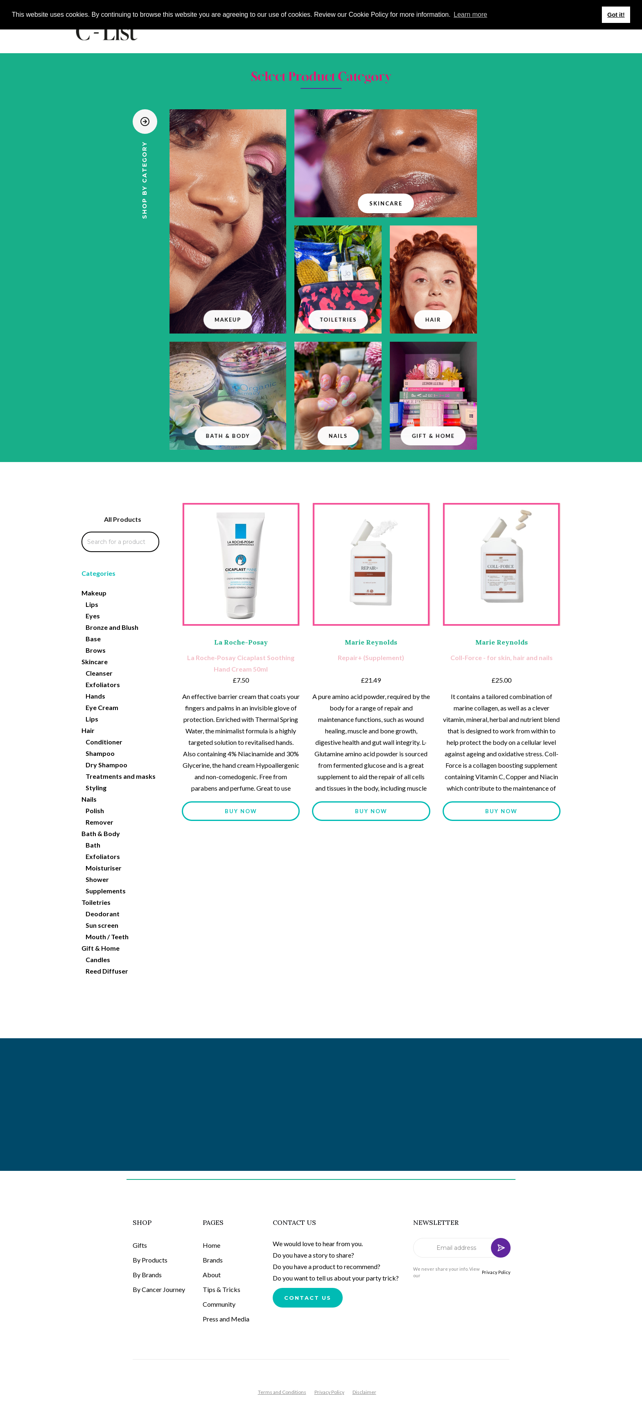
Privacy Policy (496, 1272)
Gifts (140, 1245)
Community (219, 1304)
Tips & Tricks (221, 1289)
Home (211, 1245)
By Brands (147, 1274)
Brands (213, 1260)
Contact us (307, 1297)
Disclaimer (364, 1392)
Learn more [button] (470, 14)
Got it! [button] (615, 14)
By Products (150, 1260)
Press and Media (226, 1319)
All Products (122, 519)
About (212, 1274)
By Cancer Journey (159, 1289)
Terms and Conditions (282, 1392)
